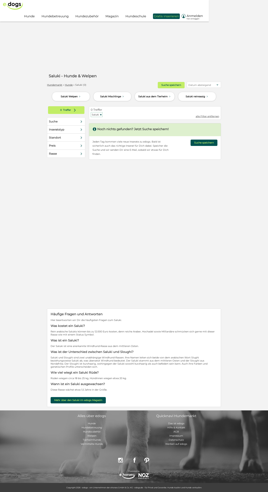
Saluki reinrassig (197, 96)
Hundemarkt (57, 84)
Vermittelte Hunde (92, 443)
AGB (176, 431)
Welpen (91, 435)
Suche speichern (168, 85)
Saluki (98, 114)
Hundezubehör (92, 431)
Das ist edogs (176, 423)
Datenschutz (176, 439)
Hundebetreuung (92, 427)
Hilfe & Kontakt (176, 427)
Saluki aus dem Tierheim (154, 96)
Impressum (176, 435)
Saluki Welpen (71, 96)
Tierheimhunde (92, 439)
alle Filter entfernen (205, 116)
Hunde (71, 84)
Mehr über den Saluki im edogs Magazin (81, 400)
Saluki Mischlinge (112, 96)
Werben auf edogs (176, 443)
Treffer (70, 110)
